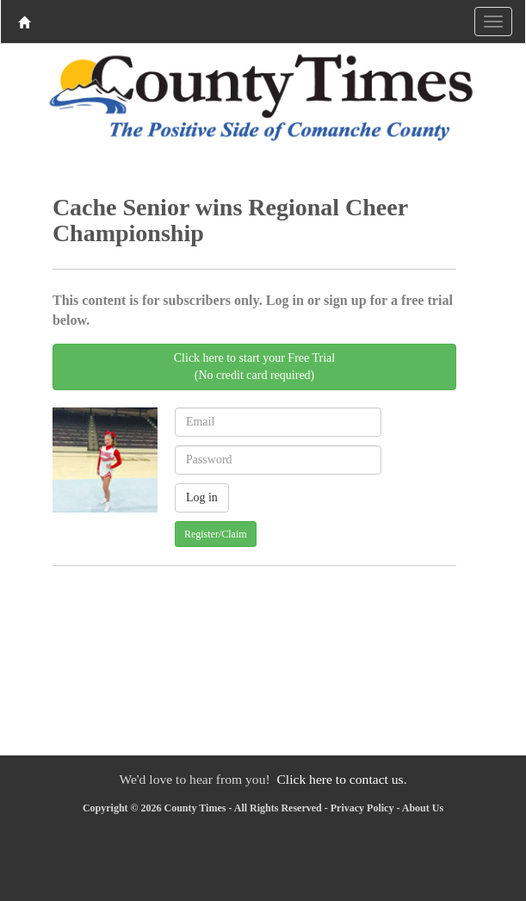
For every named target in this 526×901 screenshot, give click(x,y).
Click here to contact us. (341, 779)
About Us (422, 808)
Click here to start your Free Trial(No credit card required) (254, 366)
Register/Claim (215, 534)
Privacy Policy (362, 808)
